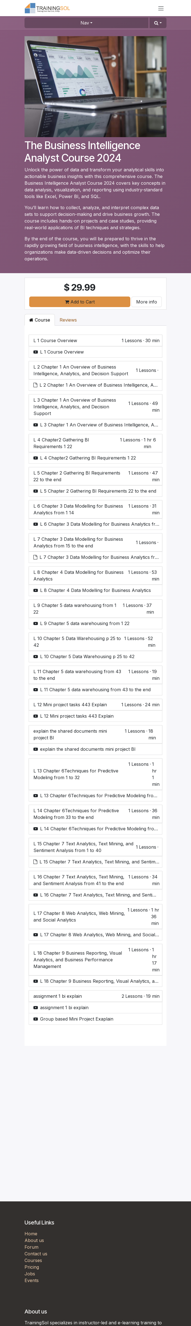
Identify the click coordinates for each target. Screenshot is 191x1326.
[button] (158, 23)
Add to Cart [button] (80, 302)
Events (32, 1280)
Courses (33, 1260)
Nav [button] (84, 23)
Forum (31, 1247)
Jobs (30, 1273)
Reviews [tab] (68, 320)
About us (34, 1240)
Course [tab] (39, 320)
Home (31, 1233)
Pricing (32, 1267)
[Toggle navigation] (160, 8)
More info (146, 302)
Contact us (36, 1253)
